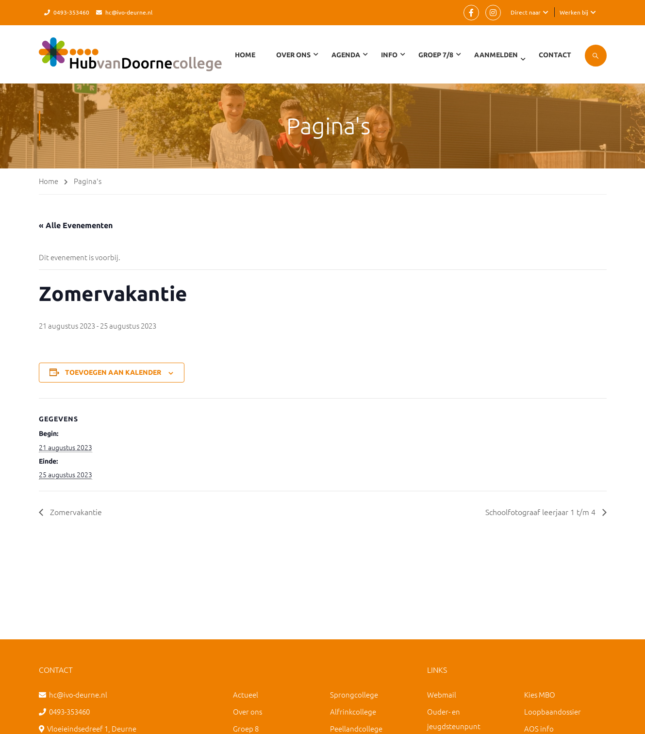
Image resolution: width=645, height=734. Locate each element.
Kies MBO (539, 694)
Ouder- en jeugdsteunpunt (453, 718)
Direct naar (526, 12)
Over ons (247, 711)
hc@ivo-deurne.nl (128, 12)
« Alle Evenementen (76, 225)
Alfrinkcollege (353, 711)
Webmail (441, 694)
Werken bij (574, 12)
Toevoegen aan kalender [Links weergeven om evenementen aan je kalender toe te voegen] (113, 372)
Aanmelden (496, 55)
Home (245, 55)
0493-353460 (71, 12)
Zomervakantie (75, 511)
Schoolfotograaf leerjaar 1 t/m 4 (541, 511)
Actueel (245, 694)
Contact (555, 55)
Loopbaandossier (552, 711)
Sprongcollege (354, 694)
